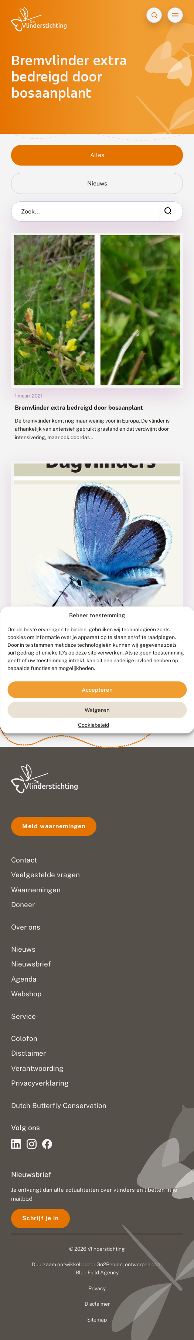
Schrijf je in (40, 1218)
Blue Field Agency (97, 1272)
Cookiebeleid (93, 725)
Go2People (109, 1264)
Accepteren (97, 690)
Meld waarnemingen (53, 826)
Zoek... (30, 211)
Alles (97, 155)
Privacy (97, 1288)
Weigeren (97, 710)
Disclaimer (97, 1304)
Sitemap (97, 1320)
